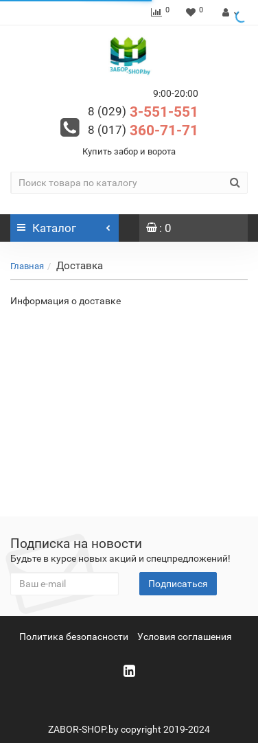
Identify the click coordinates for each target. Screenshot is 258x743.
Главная (27, 266)
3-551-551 (143, 112)
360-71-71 (143, 130)
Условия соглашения (184, 636)
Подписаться (178, 583)
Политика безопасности (73, 636)
